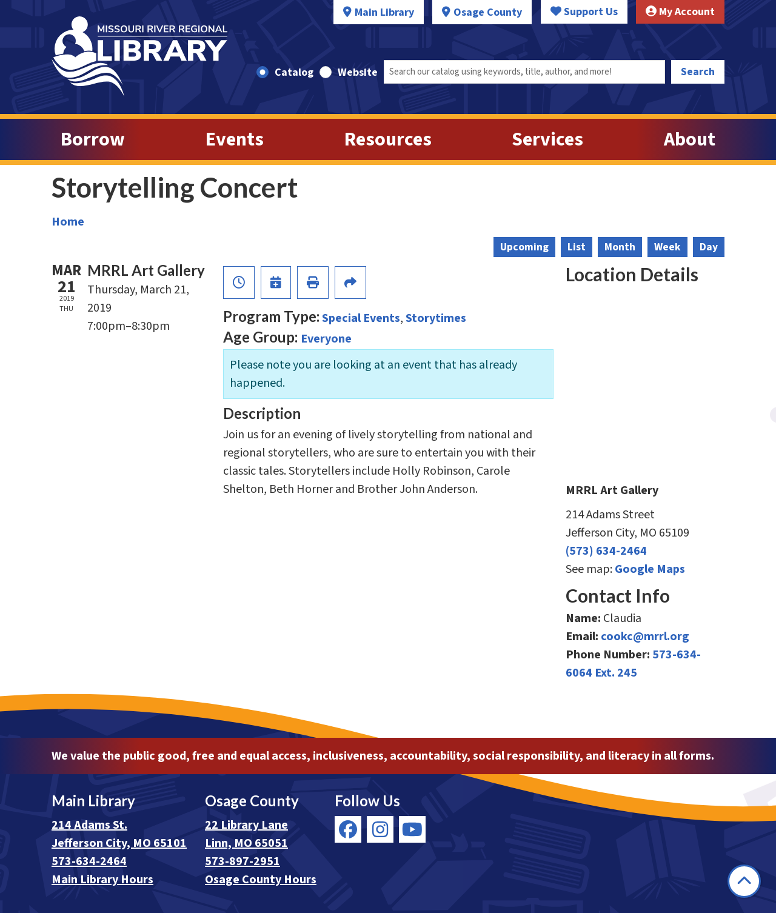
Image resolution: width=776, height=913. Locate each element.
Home (68, 221)
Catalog (294, 72)
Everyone (326, 338)
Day (709, 247)
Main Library (384, 12)
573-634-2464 (89, 861)
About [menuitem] (689, 139)
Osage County (487, 12)
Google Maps (650, 569)
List (576, 247)
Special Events (361, 318)
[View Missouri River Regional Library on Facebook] (348, 829)
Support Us (584, 11)
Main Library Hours (102, 879)
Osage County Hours (260, 879)
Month (619, 247)
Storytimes (436, 318)
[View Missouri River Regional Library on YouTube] (412, 829)
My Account (680, 11)
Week (667, 247)
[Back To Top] (744, 881)
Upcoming (524, 247)
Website (358, 72)
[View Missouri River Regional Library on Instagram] (380, 829)
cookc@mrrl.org (645, 636)
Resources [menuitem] (388, 139)
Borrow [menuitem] (93, 139)
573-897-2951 (242, 861)
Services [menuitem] (547, 139)
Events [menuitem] (235, 139)
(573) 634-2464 (606, 551)
